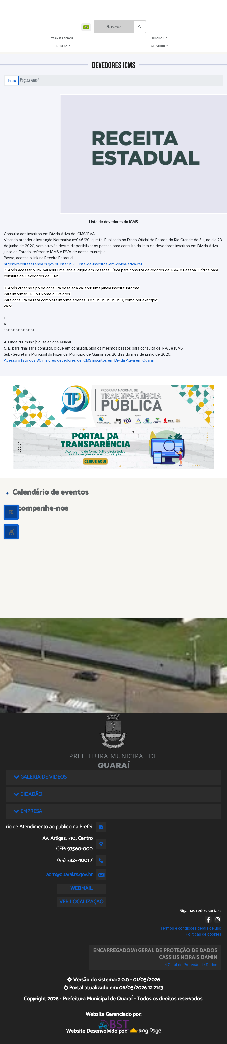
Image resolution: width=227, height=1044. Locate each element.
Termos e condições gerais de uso (190, 928)
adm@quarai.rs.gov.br (69, 874)
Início (12, 80)
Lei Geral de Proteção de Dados (189, 964)
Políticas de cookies (203, 934)
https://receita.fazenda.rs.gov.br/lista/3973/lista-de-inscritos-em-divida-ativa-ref (73, 264)
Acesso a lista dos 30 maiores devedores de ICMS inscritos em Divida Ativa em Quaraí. (79, 360)
